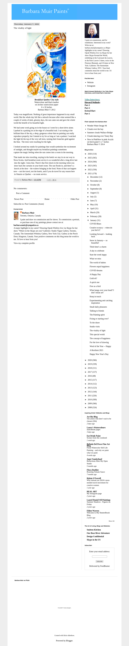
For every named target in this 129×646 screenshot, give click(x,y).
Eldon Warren (93, 511)
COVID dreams (96, 270)
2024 (90, 162)
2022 (90, 169)
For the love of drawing (99, 342)
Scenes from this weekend (97, 438)
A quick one (94, 282)
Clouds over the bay (95, 129)
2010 (90, 399)
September (94, 189)
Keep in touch (95, 296)
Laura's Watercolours (96, 427)
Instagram (91, 86)
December (94, 177)
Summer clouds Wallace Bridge (100, 132)
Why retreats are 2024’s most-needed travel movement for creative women (98, 482)
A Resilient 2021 (96, 350)
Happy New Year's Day (99, 354)
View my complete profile (24, 243)
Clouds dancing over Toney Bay (100, 136)
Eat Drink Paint (94, 436)
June (92, 200)
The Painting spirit (97, 315)
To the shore (95, 322)
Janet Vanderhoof (94, 459)
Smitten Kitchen (94, 530)
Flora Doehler (93, 470)
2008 (90, 407)
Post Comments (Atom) (34, 204)
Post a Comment (22, 193)
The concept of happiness (100, 338)
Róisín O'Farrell (94, 478)
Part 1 (87, 105)
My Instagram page (94, 493)
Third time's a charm (98, 247)
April (92, 208)
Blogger (69, 641)
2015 (90, 380)
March (93, 212)
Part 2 (87, 108)
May (92, 204)
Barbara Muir (28, 213)
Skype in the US (93, 540)
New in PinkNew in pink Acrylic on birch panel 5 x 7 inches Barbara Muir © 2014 (100, 141)
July (92, 197)
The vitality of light (97, 330)
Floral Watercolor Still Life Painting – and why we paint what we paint (98, 450)
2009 (90, 403)
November (94, 181)
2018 (90, 368)
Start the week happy (98, 255)
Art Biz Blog (92, 417)
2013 (90, 388)
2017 (90, 372)
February (94, 216)
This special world (97, 334)
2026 (90, 154)
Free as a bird (95, 286)
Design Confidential (95, 536)
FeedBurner (105, 566)
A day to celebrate (97, 251)
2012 (90, 392)
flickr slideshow (68, 635)
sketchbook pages (93, 429)
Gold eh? (93, 278)
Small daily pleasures (98, 307)
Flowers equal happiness (100, 266)
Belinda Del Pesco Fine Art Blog (98, 445)
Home (47, 199)
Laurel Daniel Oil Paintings (98, 500)
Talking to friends (97, 311)
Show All (111, 521)
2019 (90, 364)
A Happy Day (95, 274)
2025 (90, 158)
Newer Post (18, 199)
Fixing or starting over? (99, 319)
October (93, 185)
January (93, 220)
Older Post (75, 199)
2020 (90, 360)
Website (90, 82)
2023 (90, 165)
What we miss (95, 258)
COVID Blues (95, 224)
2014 (90, 384)
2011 (90, 395)
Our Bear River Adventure (98, 533)
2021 (90, 173)
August (93, 193)
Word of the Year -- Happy (100, 346)
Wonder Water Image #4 (97, 126)
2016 (90, 376)
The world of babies (98, 262)
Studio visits (95, 326)
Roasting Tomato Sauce (96, 472)
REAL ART (92, 491)
